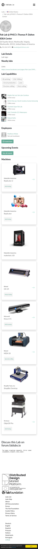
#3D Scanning (8, 324)
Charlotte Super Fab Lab (14, 106)
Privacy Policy (10, 513)
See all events (7, 153)
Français (8, 530)
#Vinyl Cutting (8, 294)
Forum (7, 506)
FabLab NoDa (11, 118)
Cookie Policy (10, 511)
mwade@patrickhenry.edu (21, 47)
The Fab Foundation (12, 508)
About (7, 501)
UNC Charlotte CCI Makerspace (17, 112)
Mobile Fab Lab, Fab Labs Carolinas (18, 95)
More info (14, 547)
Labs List (8, 497)
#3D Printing (8, 186)
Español (8, 528)
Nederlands (9, 535)
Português (8, 537)
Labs (3, 12)
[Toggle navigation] (34, 4)
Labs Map (8, 499)
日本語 (7, 540)
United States (12, 12)
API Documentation (12, 504)
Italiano (7, 533)
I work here (7, 141)
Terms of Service (11, 515)
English (7, 526)
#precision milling (9, 359)
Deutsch (8, 523)
